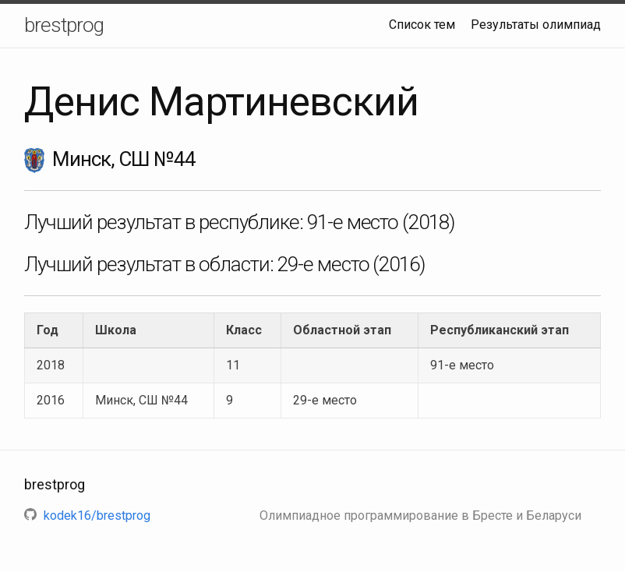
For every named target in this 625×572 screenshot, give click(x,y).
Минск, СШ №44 (141, 400)
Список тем (422, 24)
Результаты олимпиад (536, 24)
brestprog (64, 25)
